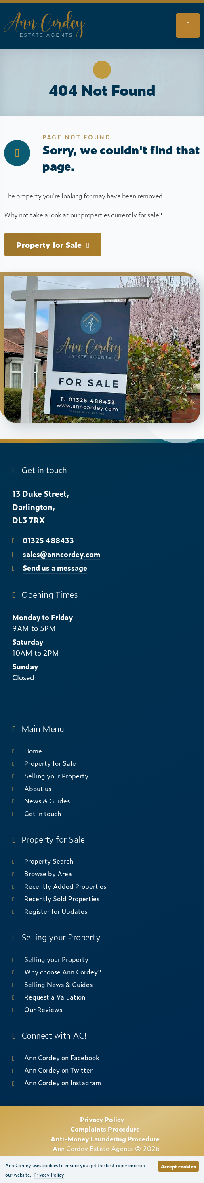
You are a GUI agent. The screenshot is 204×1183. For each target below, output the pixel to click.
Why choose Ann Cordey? (62, 971)
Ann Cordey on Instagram (62, 1082)
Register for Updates (55, 911)
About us (37, 788)
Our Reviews (43, 1009)
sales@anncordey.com (61, 553)
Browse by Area (48, 873)
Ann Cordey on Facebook (61, 1057)
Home (33, 750)
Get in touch (42, 813)
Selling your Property (56, 775)
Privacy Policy (102, 1119)
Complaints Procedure (105, 1129)
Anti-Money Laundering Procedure (105, 1138)
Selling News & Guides (58, 984)
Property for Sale (52, 244)
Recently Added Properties (65, 886)
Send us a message (55, 567)
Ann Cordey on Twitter (58, 1070)
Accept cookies (178, 1166)
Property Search (48, 861)
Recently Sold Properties (61, 898)
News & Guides (47, 801)
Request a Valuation (54, 997)
